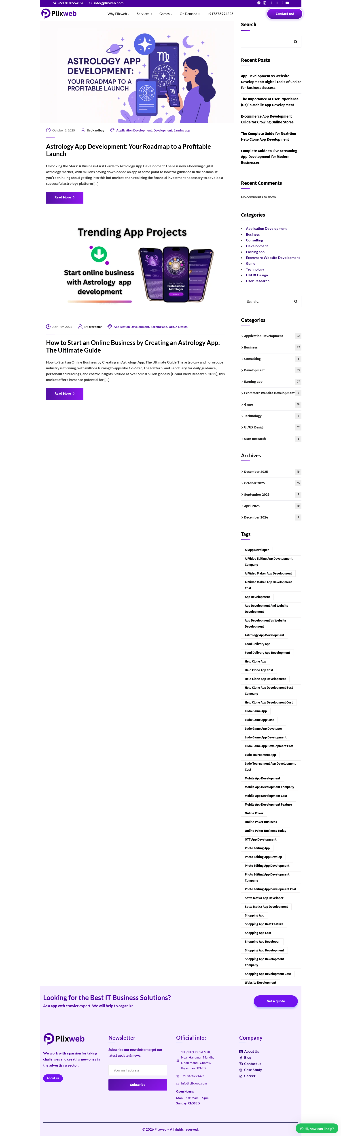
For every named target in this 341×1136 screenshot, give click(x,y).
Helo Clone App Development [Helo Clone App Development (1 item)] (265, 679)
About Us (249, 1051)
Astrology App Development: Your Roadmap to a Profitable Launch (128, 150)
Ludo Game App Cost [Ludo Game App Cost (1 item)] (259, 720)
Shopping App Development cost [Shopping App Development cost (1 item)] (268, 974)
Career (247, 1076)
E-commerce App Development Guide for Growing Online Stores (267, 119)
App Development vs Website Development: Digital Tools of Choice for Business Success (271, 82)
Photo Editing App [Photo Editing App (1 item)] (257, 848)
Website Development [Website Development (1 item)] (260, 983)
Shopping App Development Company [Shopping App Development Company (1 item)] (264, 962)
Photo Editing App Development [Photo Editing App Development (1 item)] (267, 866)
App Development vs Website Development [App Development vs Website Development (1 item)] (265, 623)
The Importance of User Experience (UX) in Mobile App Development (270, 102)
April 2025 (272, 506)
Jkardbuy (97, 130)
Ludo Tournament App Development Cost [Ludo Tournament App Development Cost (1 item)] (270, 767)
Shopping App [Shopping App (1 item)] (254, 915)
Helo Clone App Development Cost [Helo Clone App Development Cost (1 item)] (269, 702)
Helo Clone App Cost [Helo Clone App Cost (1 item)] (259, 670)
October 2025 (272, 483)
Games (166, 14)
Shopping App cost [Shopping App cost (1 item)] (258, 933)
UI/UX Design (178, 327)
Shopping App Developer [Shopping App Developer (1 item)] (262, 942)
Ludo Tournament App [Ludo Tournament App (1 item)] (260, 755)
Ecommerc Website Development (273, 257)
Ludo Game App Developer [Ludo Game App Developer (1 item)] (263, 729)
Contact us (250, 1063)
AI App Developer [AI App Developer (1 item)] (257, 550)
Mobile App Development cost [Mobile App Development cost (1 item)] (266, 796)
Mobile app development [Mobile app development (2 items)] (262, 778)
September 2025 (272, 495)
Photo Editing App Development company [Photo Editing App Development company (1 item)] (267, 877)
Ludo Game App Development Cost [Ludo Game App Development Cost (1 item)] (269, 746)
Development (162, 130)
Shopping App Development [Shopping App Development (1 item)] (264, 950)
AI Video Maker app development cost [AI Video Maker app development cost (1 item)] (268, 585)
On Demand (190, 14)
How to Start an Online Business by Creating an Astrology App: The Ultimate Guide (133, 346)
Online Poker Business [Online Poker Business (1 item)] (261, 822)
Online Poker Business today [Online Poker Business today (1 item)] (265, 831)
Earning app (182, 130)
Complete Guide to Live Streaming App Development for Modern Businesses (269, 157)
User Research (257, 281)
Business (253, 234)
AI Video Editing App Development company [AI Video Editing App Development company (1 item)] (268, 562)
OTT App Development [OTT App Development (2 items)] (260, 839)
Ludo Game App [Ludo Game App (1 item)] (256, 711)
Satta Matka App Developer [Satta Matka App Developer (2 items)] (264, 898)
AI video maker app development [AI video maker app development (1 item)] (268, 573)
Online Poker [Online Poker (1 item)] (254, 813)
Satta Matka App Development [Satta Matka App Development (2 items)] (266, 907)
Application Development (134, 130)
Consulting (254, 240)
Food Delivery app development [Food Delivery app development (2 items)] (267, 653)
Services (145, 14)
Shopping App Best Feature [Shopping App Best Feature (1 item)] (264, 924)
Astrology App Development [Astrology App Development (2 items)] (264, 635)
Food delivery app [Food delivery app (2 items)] (257, 644)
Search (248, 25)
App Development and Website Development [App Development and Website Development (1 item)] (266, 609)
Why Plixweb (119, 14)
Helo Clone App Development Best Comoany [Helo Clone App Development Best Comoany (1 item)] (269, 691)
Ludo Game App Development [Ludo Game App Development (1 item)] (265, 737)
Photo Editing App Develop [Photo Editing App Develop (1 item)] (263, 857)
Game (250, 263)
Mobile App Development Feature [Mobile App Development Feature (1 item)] (268, 805)
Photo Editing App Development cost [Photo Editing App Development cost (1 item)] (270, 889)
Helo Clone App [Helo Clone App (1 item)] (255, 661)
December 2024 (272, 517)
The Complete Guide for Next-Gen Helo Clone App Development (268, 136)
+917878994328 (220, 14)
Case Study (250, 1069)
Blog (245, 1057)
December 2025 (272, 472)
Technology (255, 269)
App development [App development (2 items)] (257, 597)
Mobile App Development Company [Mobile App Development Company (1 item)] (269, 787)
